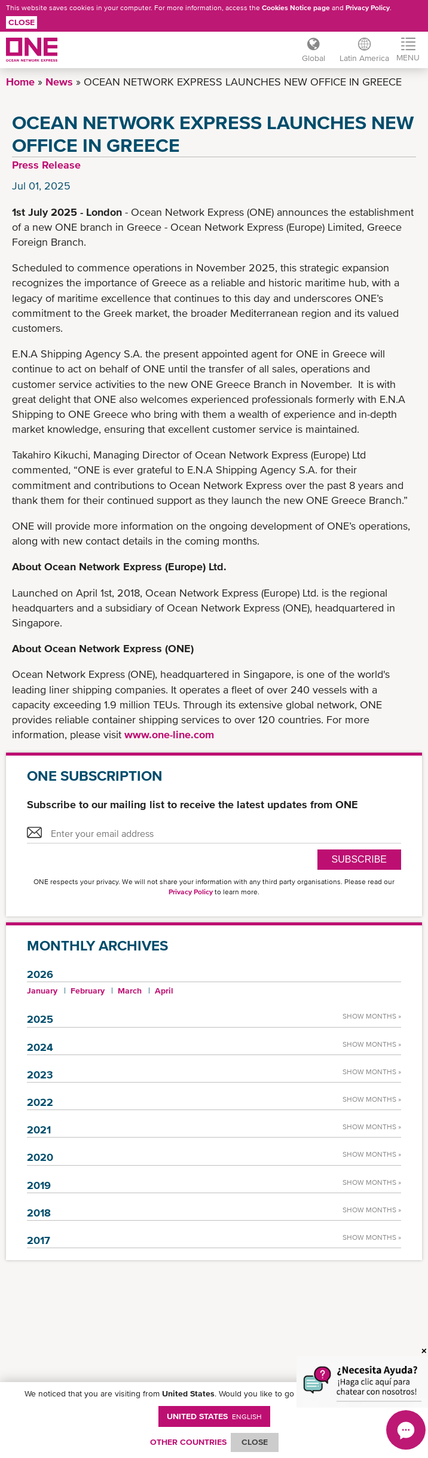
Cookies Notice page (296, 8)
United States (214, 1416)
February (88, 990)
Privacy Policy (368, 8)
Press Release (46, 164)
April (164, 990)
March (130, 990)
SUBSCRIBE (359, 859)
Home (20, 81)
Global (313, 58)
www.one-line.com (169, 734)
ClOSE (254, 1442)
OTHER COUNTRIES (188, 1442)
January (42, 990)
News (59, 81)
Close (21, 22)
